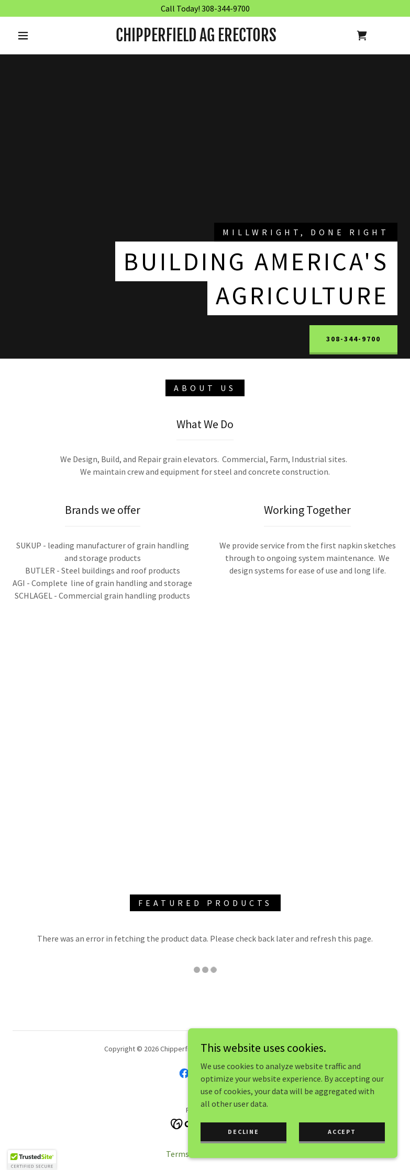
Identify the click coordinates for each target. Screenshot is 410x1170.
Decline (243, 1131)
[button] (23, 35)
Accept (342, 1131)
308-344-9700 (353, 338)
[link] (196, 38)
